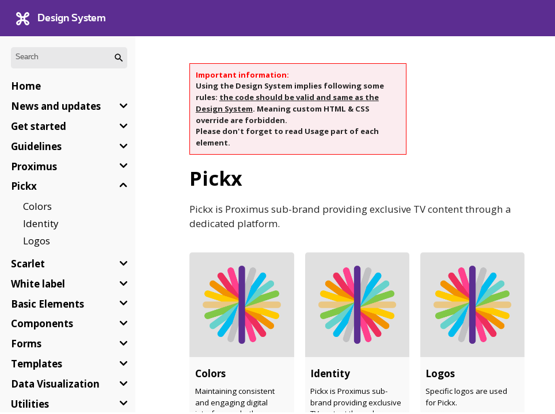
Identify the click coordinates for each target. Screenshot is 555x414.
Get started (38, 126)
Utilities (30, 404)
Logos (36, 240)
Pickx (24, 186)
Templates (36, 363)
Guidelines (36, 146)
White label (38, 283)
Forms (26, 343)
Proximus (34, 166)
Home (26, 86)
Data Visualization (55, 383)
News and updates (56, 106)
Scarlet (28, 263)
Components (42, 323)
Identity (40, 223)
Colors (37, 206)
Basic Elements (47, 303)
